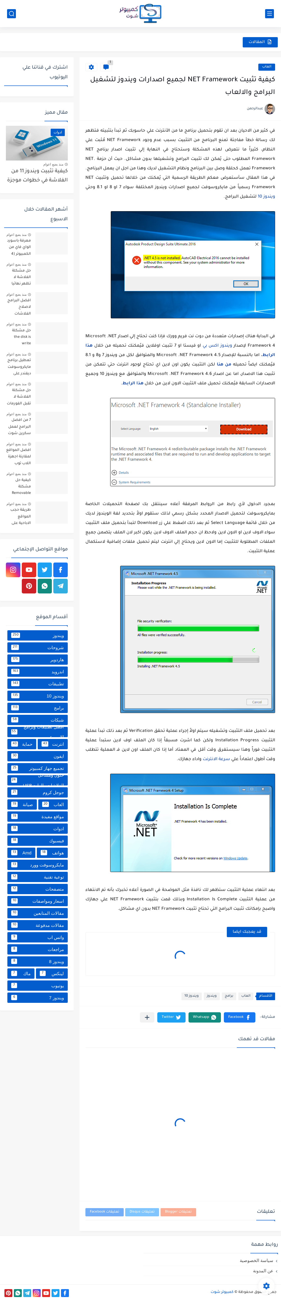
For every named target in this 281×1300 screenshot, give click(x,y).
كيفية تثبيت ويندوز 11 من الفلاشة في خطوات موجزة (37, 176)
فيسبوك (37, 840)
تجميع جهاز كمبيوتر (37, 768)
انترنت (53, 744)
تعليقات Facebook (104, 1212)
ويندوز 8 (37, 961)
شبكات (37, 719)
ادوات (37, 828)
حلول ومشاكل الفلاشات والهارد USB (37, 780)
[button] (239, 1017)
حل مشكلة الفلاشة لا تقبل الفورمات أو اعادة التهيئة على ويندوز (19, 398)
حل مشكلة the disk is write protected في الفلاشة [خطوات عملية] (19, 338)
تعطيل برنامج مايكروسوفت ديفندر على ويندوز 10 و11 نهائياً (19, 368)
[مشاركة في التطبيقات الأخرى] (147, 1017)
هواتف (52, 852)
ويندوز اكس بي (217, 346)
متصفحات (37, 889)
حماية (21, 744)
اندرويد (37, 671)
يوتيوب (37, 985)
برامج (229, 996)
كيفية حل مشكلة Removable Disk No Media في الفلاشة (18, 487)
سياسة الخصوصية (256, 1260)
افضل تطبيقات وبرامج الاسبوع (37, 732)
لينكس (52, 973)
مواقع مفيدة (37, 816)
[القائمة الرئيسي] (269, 13)
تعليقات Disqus (142, 1212)
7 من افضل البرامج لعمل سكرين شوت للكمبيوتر (19, 427)
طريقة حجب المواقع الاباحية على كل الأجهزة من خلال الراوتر (18, 517)
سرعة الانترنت (216, 759)
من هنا (224, 365)
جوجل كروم (37, 792)
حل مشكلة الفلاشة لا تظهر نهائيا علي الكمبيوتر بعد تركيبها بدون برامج (20, 278)
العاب (266, 67)
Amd (21, 852)
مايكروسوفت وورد (37, 864)
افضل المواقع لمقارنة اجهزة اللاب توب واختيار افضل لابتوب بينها (18, 457)
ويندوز (212, 996)
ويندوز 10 (266, 197)
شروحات (37, 647)
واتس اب (37, 937)
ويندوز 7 (37, 997)
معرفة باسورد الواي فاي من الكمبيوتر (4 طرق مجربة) (19, 248)
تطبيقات (37, 683)
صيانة (22, 804)
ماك (21, 973)
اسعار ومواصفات (37, 901)
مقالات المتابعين (37, 913)
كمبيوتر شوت (222, 1292)
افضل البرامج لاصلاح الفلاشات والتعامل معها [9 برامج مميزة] (19, 308)
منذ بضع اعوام (53, 164)
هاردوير (37, 659)
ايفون (37, 756)
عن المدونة (263, 1270)
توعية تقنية (37, 876)
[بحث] (11, 13)
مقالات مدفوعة (37, 925)
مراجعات (37, 949)
